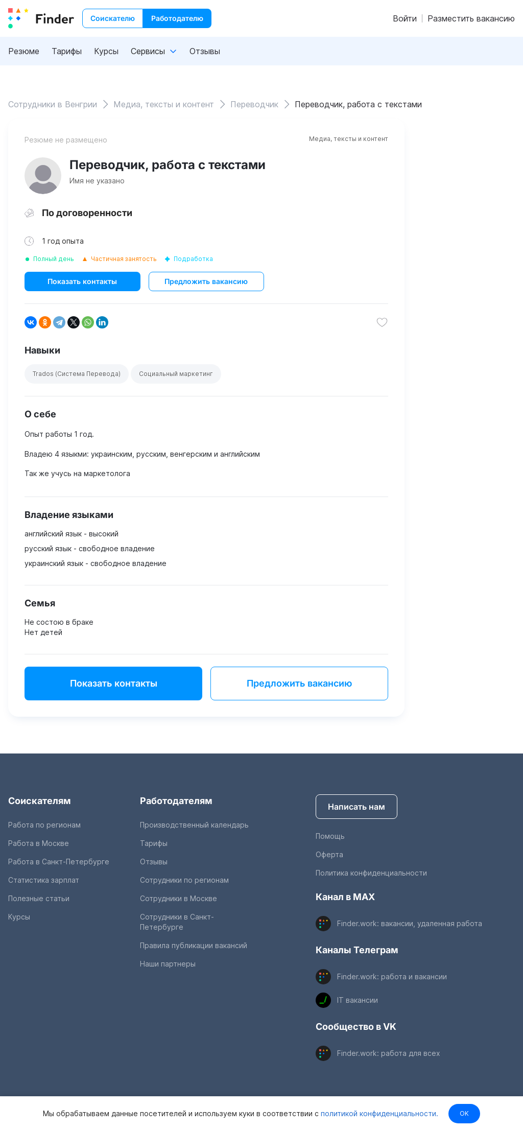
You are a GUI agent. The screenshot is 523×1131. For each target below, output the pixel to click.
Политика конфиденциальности (371, 872)
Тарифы (67, 51)
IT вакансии (357, 1000)
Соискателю (112, 18)
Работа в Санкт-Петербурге (58, 861)
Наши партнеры (168, 963)
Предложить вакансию (206, 281)
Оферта (329, 854)
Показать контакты (82, 281)
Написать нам (356, 807)
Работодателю (177, 18)
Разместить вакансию (471, 18)
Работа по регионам (44, 824)
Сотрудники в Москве (178, 898)
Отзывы (204, 51)
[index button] (41, 18)
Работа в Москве (38, 843)
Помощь (330, 836)
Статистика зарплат (43, 880)
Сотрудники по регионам (184, 880)
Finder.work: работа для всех (388, 1053)
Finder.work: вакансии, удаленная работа (409, 923)
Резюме (23, 51)
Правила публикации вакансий (193, 945)
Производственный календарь (194, 824)
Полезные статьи (38, 898)
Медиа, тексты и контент (348, 139)
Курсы (106, 51)
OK (464, 1113)
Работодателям (176, 800)
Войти (405, 18)
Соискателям (39, 800)
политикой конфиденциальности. (378, 1113)
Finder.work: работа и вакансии (392, 976)
